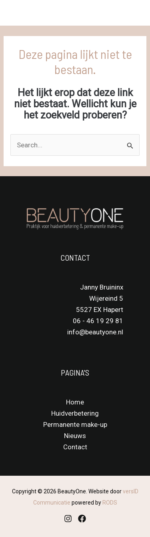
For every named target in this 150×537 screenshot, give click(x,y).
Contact (75, 447)
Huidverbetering (75, 413)
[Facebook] (82, 519)
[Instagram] (68, 519)
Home (75, 402)
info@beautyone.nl (95, 332)
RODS (109, 502)
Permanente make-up (75, 424)
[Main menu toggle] (133, 13)
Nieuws (75, 436)
